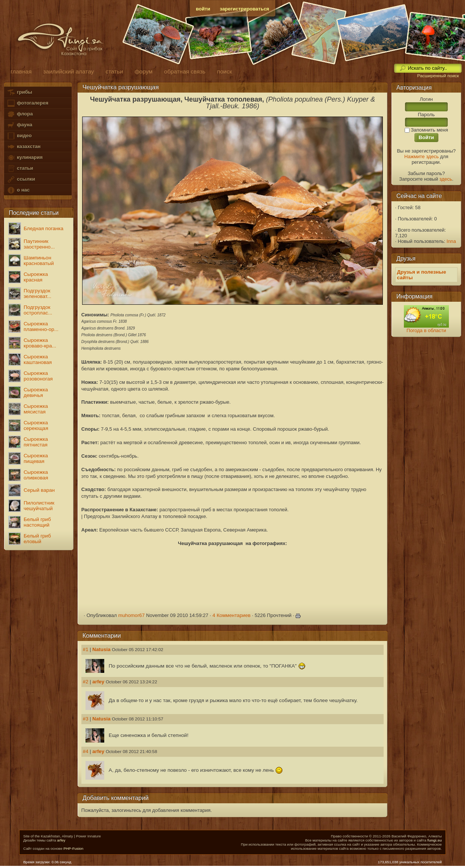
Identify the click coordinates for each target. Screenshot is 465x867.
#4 (85, 751)
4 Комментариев (232, 615)
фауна (19, 125)
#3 (85, 719)
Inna (451, 241)
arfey (98, 681)
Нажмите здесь (421, 156)
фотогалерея (27, 103)
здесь (446, 179)
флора (19, 114)
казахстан (23, 146)
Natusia (101, 649)
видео (19, 136)
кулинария (24, 157)
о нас (18, 190)
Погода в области (426, 330)
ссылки (20, 179)
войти (203, 9)
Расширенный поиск (438, 75)
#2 (85, 681)
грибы (19, 92)
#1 (85, 649)
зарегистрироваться (244, 9)
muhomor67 (131, 615)
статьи (19, 168)
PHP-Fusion (73, 848)
